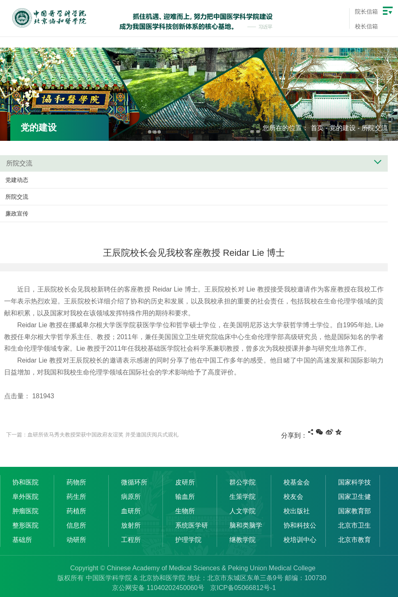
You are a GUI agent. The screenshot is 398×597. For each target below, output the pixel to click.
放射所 (131, 525)
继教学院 (242, 539)
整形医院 (25, 525)
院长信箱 (366, 11)
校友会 (293, 496)
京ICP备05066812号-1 (243, 587)
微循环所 (134, 482)
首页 (317, 127)
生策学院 (242, 496)
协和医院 (25, 482)
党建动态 (16, 180)
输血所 (185, 496)
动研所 (76, 539)
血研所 (131, 510)
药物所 (76, 482)
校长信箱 (366, 26)
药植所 (76, 510)
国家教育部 (354, 510)
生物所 (185, 510)
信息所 (76, 525)
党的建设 (342, 127)
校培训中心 (300, 539)
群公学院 (242, 482)
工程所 (131, 539)
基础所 (22, 539)
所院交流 (374, 127)
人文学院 (242, 510)
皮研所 (185, 482)
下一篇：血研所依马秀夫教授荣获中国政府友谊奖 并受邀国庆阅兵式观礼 (92, 435)
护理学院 (188, 539)
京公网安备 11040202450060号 (158, 587)
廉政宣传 (16, 213)
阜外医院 (25, 496)
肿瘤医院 (25, 510)
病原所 (131, 496)
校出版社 (297, 510)
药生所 (76, 496)
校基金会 (297, 482)
